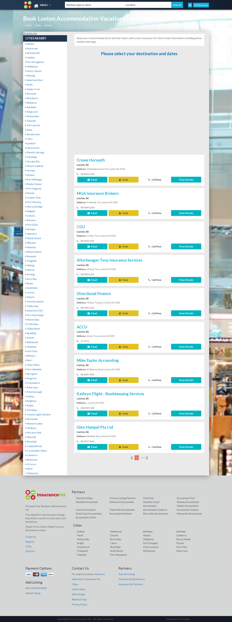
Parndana (31, 409)
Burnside (30, 93)
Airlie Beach (116, 550)
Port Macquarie (118, 554)
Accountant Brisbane (120, 513)
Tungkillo (31, 260)
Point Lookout (151, 547)
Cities (38, 25)
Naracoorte (32, 147)
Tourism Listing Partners (122, 498)
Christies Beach (34, 301)
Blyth (29, 468)
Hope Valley (32, 364)
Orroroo (30, 464)
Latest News (78, 589)
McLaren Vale (33, 432)
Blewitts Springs (34, 152)
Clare (29, 138)
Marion (30, 269)
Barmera (30, 220)
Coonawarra (32, 382)
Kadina (29, 396)
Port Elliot (31, 224)
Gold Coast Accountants (89, 513)
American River (34, 80)
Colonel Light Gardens (38, 414)
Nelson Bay (83, 539)
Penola (29, 193)
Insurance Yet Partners (130, 584)
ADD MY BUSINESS (36, 588)
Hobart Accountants (187, 505)
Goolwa (30, 170)
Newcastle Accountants (189, 513)
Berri (28, 360)
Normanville (32, 52)
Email (92, 179)
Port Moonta (33, 202)
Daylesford (83, 547)
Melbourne (116, 531)
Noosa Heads (183, 539)
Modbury (31, 428)
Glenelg (30, 75)
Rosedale (31, 441)
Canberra (181, 535)
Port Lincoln (32, 125)
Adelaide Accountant (87, 501)
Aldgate (30, 211)
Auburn (29, 297)
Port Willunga (33, 179)
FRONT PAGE (33, 593)
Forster (180, 543)
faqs (84, 599)
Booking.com (30, 33)
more (144, 458)
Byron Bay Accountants (155, 513)
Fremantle (82, 550)
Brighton (30, 400)
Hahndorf (31, 233)
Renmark (30, 256)
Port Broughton (34, 62)
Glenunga (31, 156)
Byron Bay (115, 539)
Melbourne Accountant (121, 501)
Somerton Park (34, 310)
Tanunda (30, 120)
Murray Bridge (34, 206)
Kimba (29, 405)
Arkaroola (31, 387)
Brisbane (148, 531)
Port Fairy (181, 547)
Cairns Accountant (86, 509)
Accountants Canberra (155, 509)
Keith (29, 84)
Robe (28, 129)
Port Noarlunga (34, 315)
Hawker (30, 57)
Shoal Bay (115, 547)
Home (28, 25)
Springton (31, 373)
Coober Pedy (33, 197)
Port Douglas (150, 543)
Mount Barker (33, 251)
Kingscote (31, 111)
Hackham (30, 346)
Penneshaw (32, 116)
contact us (99, 574)
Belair (29, 283)
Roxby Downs (33, 184)
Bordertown (32, 134)
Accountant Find (185, 498)
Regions (29, 541)
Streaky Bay (32, 161)
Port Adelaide (33, 369)
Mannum (30, 247)
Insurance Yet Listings (178, 618)
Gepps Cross (32, 89)
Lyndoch (30, 143)
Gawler (29, 337)
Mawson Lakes (34, 423)
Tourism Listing (84, 498)
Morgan (30, 229)
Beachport (31, 98)
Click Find (148, 498)
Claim (123, 179)
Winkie (29, 43)
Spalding (30, 333)
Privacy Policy (79, 604)
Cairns (113, 543)
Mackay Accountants (188, 501)
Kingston (31, 378)
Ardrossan (31, 48)
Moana (29, 174)
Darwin (114, 535)
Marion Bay (32, 319)
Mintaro (30, 355)
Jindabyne (148, 539)
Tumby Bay (32, 306)
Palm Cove (182, 550)
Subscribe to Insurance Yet (86, 579)
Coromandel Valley (36, 450)
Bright (80, 543)
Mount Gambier (34, 165)
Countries (30, 536)
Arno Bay (31, 278)
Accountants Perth (86, 517)
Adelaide (30, 107)
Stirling (30, 274)
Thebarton (31, 473)
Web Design (78, 594)
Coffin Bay (31, 324)
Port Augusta (33, 188)
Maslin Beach (33, 238)
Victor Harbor (33, 71)
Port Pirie (31, 351)
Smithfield (31, 287)
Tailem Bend (32, 328)
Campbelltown (33, 446)
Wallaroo (31, 102)
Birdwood (31, 459)
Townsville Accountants (122, 509)
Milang (29, 265)
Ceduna (30, 215)
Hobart (147, 535)
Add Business (201, 5)
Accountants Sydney (187, 509)
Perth (80, 535)
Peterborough (33, 391)
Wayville (30, 437)
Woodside (31, 419)
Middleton (31, 66)
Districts (30, 551)
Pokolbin (82, 554)
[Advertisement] (139, 107)
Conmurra (31, 455)
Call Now (154, 179)
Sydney (81, 531)
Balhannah (31, 342)
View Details (186, 179)
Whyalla (30, 242)
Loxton (48, 25)
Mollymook (149, 550)
